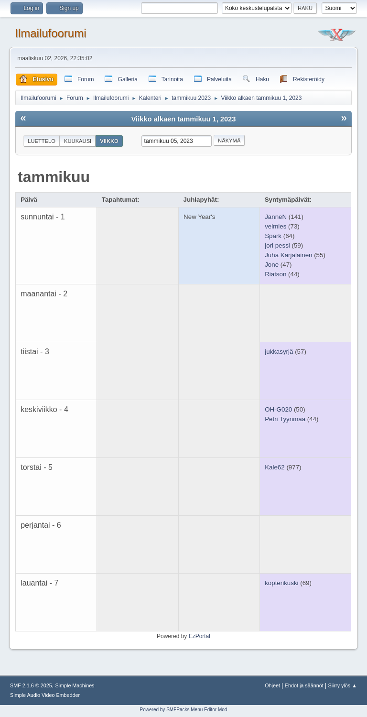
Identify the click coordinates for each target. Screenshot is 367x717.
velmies (275, 226)
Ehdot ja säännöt (304, 685)
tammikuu (54, 176)
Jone (272, 264)
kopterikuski (281, 583)
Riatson (275, 274)
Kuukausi (77, 141)
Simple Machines (74, 685)
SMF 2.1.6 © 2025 (31, 685)
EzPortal (199, 636)
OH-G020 (278, 409)
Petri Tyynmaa (285, 419)
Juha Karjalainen (288, 255)
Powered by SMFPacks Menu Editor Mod (183, 709)
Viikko (109, 141)
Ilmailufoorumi (50, 33)
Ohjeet (272, 685)
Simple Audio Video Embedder (45, 695)
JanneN (276, 216)
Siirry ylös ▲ (342, 685)
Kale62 (275, 467)
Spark (273, 235)
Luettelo (41, 141)
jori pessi (277, 245)
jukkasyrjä (279, 351)
